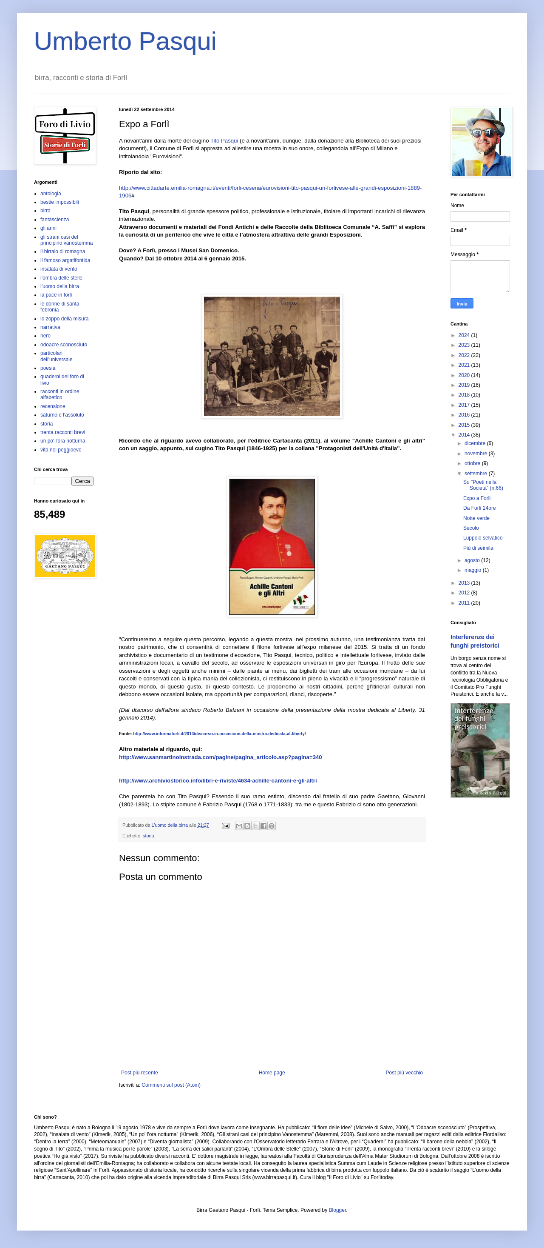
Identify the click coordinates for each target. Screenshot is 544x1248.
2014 (465, 435)
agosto (473, 560)
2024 (465, 335)
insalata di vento (58, 269)
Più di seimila (478, 548)
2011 (465, 603)
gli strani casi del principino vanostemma (66, 240)
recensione (52, 406)
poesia (47, 368)
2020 (465, 375)
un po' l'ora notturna (62, 441)
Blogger (337, 1210)
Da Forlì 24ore (479, 508)
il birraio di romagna (62, 251)
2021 (465, 365)
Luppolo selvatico (483, 538)
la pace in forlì (56, 295)
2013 (465, 583)
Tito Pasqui (224, 140)
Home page (272, 1073)
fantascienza (54, 220)
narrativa (50, 327)
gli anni (48, 228)
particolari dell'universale (56, 356)
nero (45, 336)
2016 (465, 415)
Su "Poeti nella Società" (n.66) (483, 485)
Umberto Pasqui (125, 41)
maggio (474, 570)
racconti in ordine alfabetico (59, 394)
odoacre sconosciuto (63, 345)
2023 (465, 345)
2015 (465, 425)
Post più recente (139, 1073)
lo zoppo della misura (64, 319)
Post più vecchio (404, 1073)
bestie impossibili (59, 202)
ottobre (473, 463)
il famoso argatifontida (65, 260)
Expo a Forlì (477, 498)
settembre (477, 474)
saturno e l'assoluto (62, 415)
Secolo (471, 528)
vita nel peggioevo (61, 450)
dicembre (476, 443)
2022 (465, 355)
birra (45, 211)
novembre (477, 454)
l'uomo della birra (59, 286)
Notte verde (476, 518)
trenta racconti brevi (62, 432)
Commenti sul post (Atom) (171, 1085)
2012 (465, 593)
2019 (465, 385)
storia (148, 835)
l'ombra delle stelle (61, 278)
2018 (465, 395)
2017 (465, 405)
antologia (50, 194)
